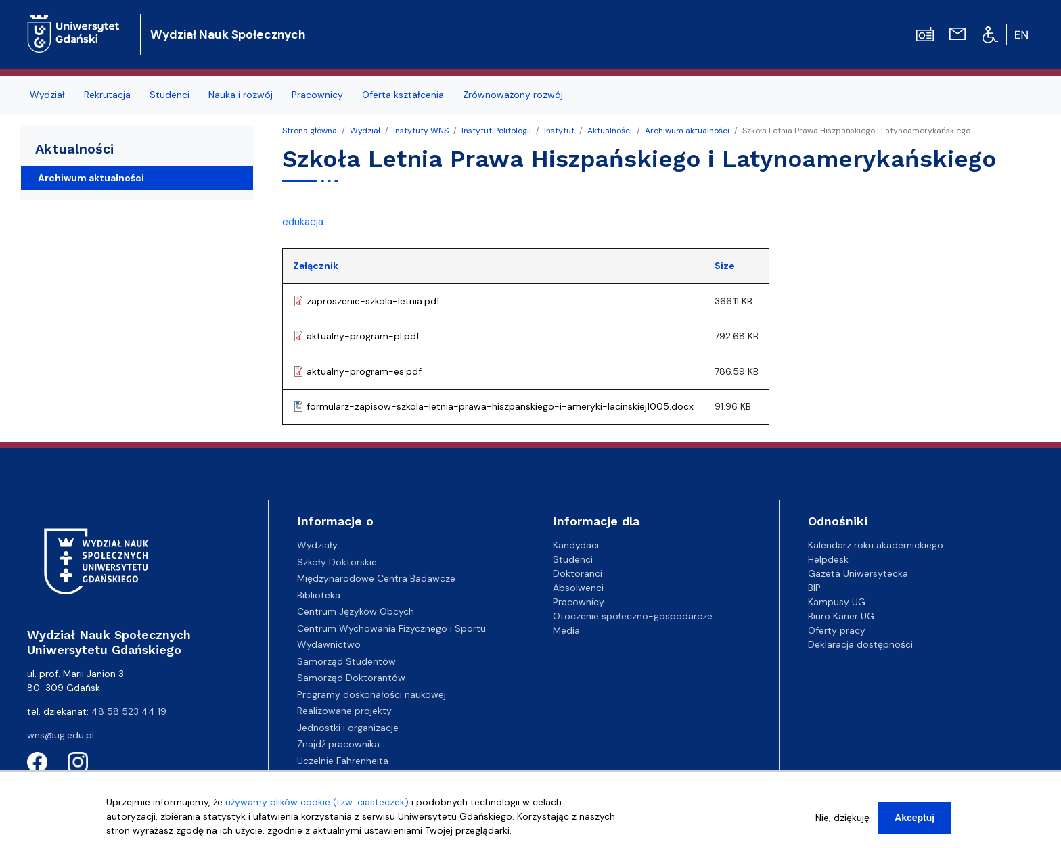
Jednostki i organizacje (348, 728)
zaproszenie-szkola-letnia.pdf (373, 301)
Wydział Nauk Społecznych (227, 34)
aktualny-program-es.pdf (364, 371)
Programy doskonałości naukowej (371, 694)
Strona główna (309, 130)
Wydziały (317, 545)
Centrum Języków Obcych (355, 611)
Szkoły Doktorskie (337, 562)
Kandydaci (576, 545)
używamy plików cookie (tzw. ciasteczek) (317, 807)
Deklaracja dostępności (860, 644)
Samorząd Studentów (346, 661)
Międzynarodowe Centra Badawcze (376, 578)
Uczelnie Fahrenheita (342, 761)
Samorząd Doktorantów (351, 678)
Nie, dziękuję (842, 823)
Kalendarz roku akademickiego (875, 545)
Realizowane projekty (344, 711)
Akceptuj (914, 823)
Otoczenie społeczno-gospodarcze (633, 616)
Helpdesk (828, 559)
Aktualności (609, 130)
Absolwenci (578, 588)
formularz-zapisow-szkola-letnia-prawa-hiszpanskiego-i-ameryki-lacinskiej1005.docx (500, 406)
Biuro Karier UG (841, 616)
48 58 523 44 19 (128, 711)
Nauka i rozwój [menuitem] (240, 95)
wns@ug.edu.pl (60, 735)
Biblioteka (318, 595)
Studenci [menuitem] (169, 95)
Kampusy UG (836, 602)
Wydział (365, 130)
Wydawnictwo (329, 644)
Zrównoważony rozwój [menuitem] (513, 95)
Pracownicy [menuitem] (317, 95)
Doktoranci (577, 573)
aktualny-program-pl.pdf (363, 336)
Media (566, 630)
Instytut (559, 130)
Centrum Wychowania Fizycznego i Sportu (391, 628)
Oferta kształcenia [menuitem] (403, 95)
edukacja (302, 222)
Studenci (573, 559)
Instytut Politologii (496, 130)
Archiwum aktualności (687, 130)
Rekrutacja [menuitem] (107, 95)
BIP (814, 588)
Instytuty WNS (421, 130)
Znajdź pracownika (338, 744)
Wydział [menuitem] (47, 95)
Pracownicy (578, 602)
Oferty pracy (836, 630)
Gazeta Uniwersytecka (858, 573)
